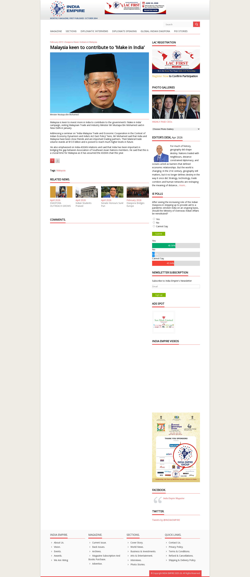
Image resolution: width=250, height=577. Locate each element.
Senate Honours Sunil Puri (112, 204)
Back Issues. (96, 546)
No (157, 222)
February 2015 (56, 42)
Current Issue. (97, 542)
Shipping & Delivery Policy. (180, 560)
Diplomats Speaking (124, 31)
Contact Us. (173, 542)
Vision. (55, 546)
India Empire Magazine (173, 498)
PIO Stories (181, 31)
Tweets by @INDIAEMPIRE (166, 519)
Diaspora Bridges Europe (135, 204)
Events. (55, 551)
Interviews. (134, 560)
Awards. (56, 555)
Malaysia (60, 170)
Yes (158, 219)
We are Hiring (59, 560)
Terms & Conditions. (177, 551)
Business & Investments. (141, 551)
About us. (57, 542)
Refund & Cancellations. (179, 555)
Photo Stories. (136, 564)
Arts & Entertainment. (140, 555)
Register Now (160, 76)
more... (182, 185)
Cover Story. (135, 542)
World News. (135, 546)
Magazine (56, 31)
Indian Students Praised (84, 204)
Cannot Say (162, 226)
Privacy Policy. (174, 546)
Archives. (94, 551)
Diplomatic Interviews (94, 31)
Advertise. (95, 563)
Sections (71, 31)
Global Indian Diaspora (155, 31)
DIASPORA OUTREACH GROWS (60, 204)
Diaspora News (72, 42)
